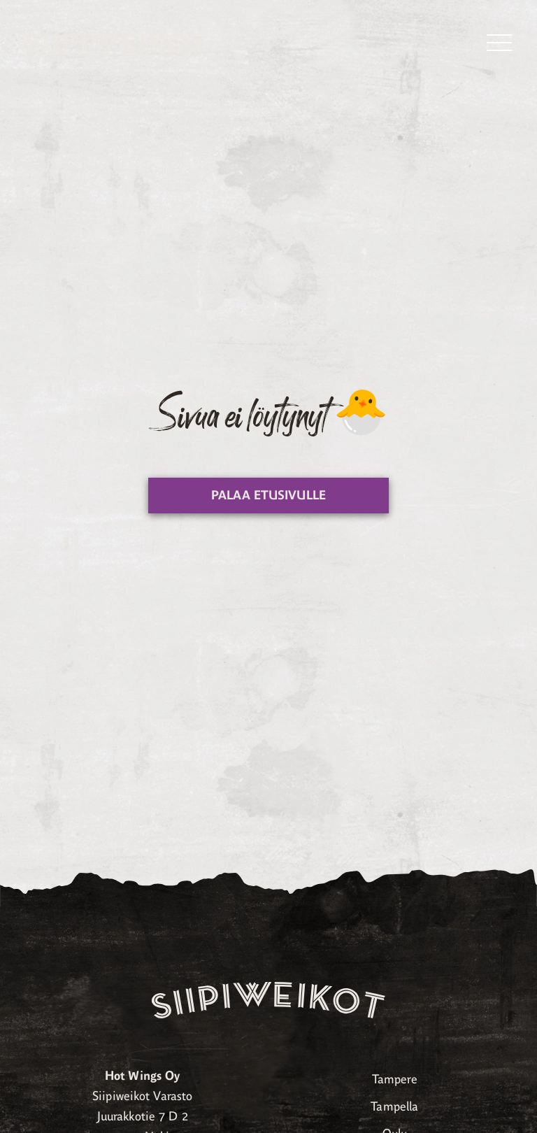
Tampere (394, 1079)
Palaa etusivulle (268, 495)
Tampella (394, 1106)
